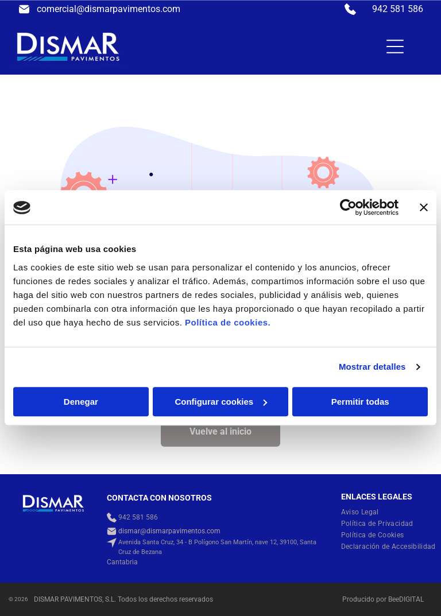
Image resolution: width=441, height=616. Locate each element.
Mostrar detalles (372, 367)
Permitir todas (360, 401)
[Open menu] (395, 46)
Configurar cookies (221, 401)
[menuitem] (364, 512)
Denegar (81, 401)
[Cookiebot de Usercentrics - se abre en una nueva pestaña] (348, 207)
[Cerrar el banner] (424, 208)
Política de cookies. (227, 322)
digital (411, 599)
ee (395, 599)
